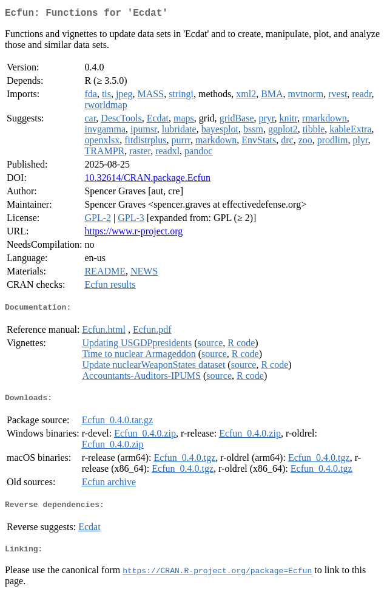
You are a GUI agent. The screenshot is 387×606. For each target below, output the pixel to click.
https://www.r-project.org (133, 233)
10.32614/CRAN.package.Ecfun (147, 180)
